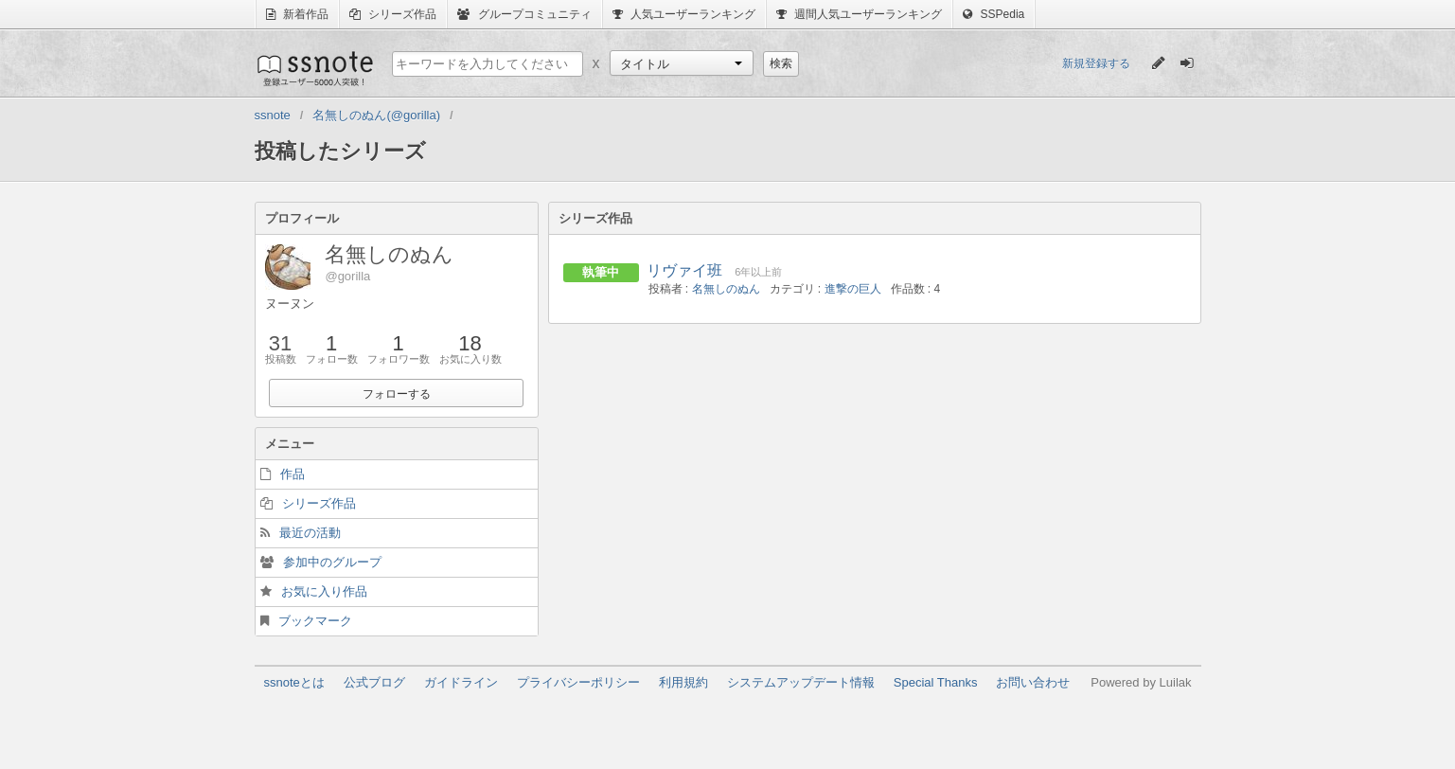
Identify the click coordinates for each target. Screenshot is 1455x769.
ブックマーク (315, 621)
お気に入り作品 (324, 591)
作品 (292, 474)
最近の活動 (310, 533)
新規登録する (1096, 63)
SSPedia (993, 14)
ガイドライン (461, 682)
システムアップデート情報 (801, 682)
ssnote (314, 68)
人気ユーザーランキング (683, 14)
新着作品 (297, 14)
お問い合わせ (1033, 682)
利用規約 (683, 682)
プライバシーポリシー (578, 682)
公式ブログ (374, 682)
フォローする (397, 394)
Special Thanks (936, 682)
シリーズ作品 (392, 14)
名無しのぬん (726, 288)
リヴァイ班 (684, 270)
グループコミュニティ (524, 14)
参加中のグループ (332, 562)
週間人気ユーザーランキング (859, 14)
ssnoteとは (294, 682)
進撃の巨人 (853, 288)
